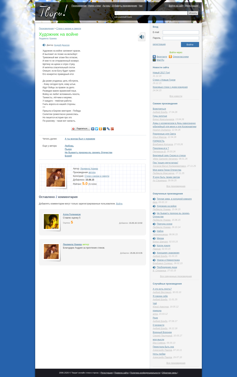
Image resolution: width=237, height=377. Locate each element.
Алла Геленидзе (72, 214)
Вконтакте (160, 56)
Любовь (69, 146)
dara (155, 202)
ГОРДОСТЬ (158, 141)
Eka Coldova (159, 343)
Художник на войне (166, 206)
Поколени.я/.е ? (161, 148)
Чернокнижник (160, 234)
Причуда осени (164, 224)
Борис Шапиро (160, 241)
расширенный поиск (123, 17)
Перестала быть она (163, 346)
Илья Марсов (159, 137)
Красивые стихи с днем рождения (170, 87)
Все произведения (175, 186)
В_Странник (159, 270)
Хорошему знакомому (168, 253)
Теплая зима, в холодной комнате (174, 199)
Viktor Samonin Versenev (165, 159)
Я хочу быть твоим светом (166, 177)
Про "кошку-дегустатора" (165, 162)
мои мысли (158, 339)
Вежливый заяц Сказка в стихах (169, 155)
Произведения (78, 5)
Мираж (160, 238)
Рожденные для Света (164, 134)
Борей (68, 156)
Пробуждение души (167, 267)
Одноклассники (179, 56)
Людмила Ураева (48, 38)
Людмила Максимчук (163, 173)
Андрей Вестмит (162, 292)
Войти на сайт (176, 5)
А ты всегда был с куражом (80, 139)
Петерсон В (159, 151)
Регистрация (191, 5)
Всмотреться (159, 109)
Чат (141, 5)
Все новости (176, 96)
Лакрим (157, 249)
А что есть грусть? (162, 289)
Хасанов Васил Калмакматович (169, 166)
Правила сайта (121, 373)
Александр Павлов (162, 350)
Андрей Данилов (62, 45)
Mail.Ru (158, 60)
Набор (160, 231)
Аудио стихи (94, 5)
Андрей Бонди (160, 112)
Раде (155, 318)
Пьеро (68, 149)
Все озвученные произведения (176, 276)
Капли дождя (163, 245)
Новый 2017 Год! (161, 72)
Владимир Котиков (163, 144)
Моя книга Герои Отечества (167, 170)
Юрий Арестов (161, 306)
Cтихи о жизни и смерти (68, 28)
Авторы (106, 5)
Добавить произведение (124, 5)
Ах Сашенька (160, 180)
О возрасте (158, 325)
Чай (155, 303)
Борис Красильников (163, 119)
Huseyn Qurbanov (162, 130)
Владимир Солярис (163, 263)
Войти (119, 203)
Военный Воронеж (162, 332)
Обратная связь (169, 373)
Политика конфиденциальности (145, 373)
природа (157, 310)
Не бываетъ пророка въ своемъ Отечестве (88, 152)
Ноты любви (159, 354)
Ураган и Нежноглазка (168, 260)
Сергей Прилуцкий (162, 335)
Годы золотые (160, 116)
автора (92, 172)
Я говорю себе (160, 296)
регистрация (159, 44)
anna (155, 314)
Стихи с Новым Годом (164, 80)
